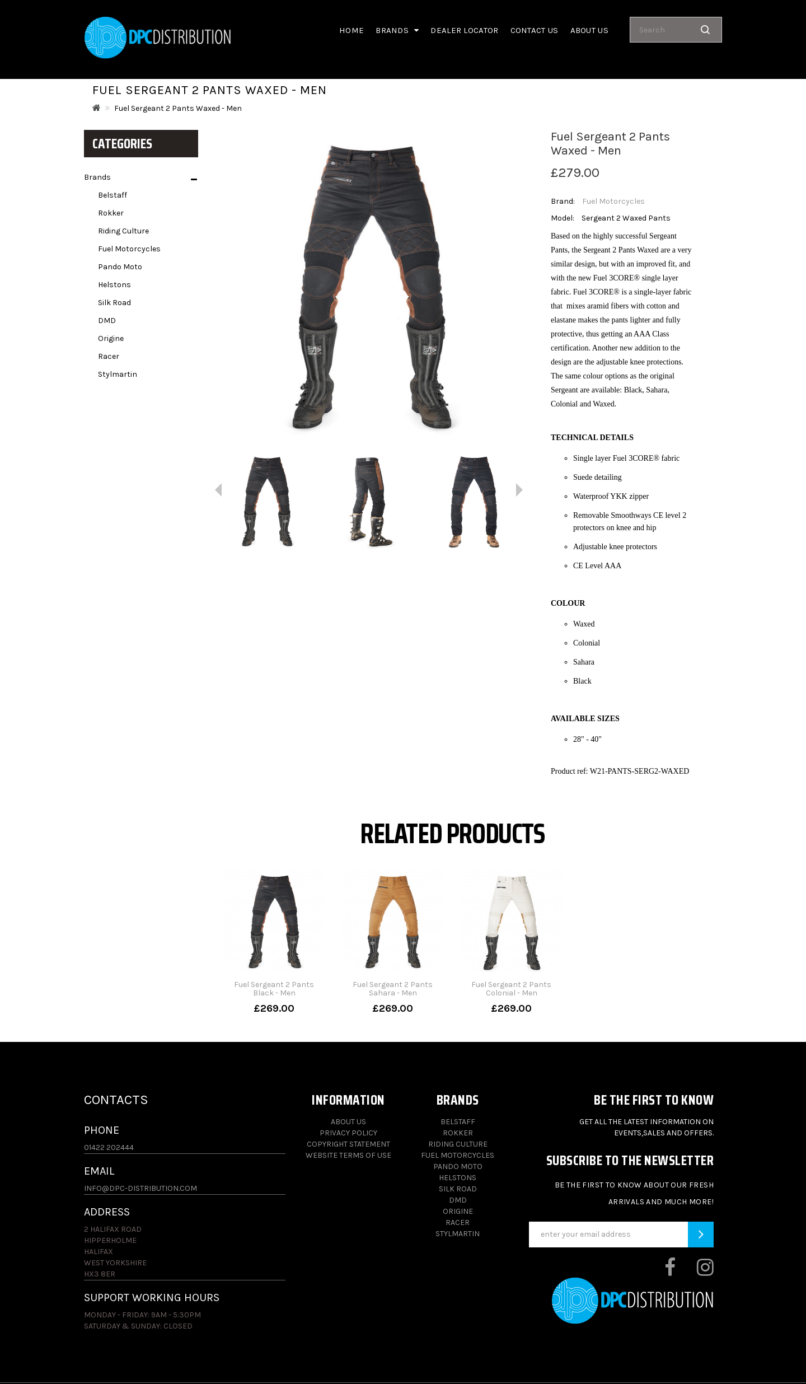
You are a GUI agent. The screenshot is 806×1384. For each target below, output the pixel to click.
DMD (107, 320)
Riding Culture (123, 231)
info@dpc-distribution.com (140, 1188)
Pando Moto (120, 267)
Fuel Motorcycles (129, 249)
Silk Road (114, 302)
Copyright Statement (348, 1144)
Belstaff (112, 195)
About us (589, 30)
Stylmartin (117, 374)
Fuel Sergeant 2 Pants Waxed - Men (178, 108)
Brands (397, 30)
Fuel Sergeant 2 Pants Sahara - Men (393, 989)
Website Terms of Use (348, 1155)
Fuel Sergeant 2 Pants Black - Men (274, 989)
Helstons (114, 284)
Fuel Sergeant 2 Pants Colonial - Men (511, 989)
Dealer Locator (464, 30)
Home (351, 30)
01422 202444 (109, 1147)
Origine (111, 338)
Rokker (111, 213)
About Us (348, 1121)
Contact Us (534, 30)
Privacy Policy (348, 1133)
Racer (108, 356)
